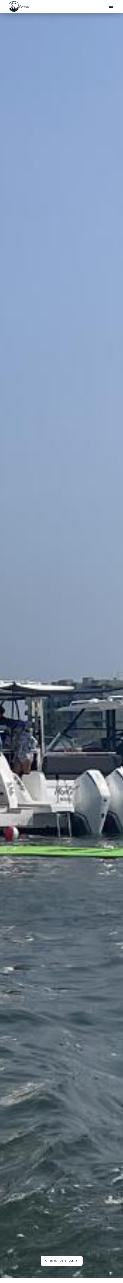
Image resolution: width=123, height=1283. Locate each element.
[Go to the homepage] (54, 6)
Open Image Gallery (61, 1260)
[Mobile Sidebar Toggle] (111, 6)
